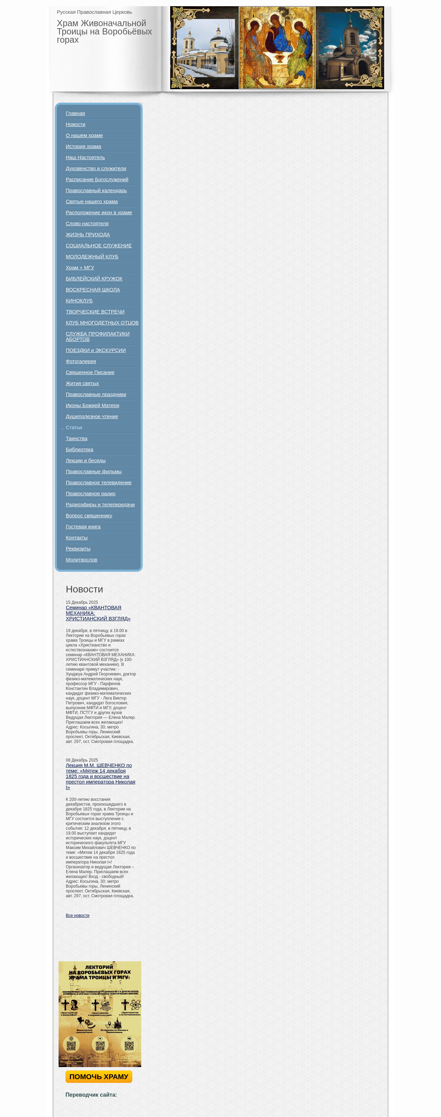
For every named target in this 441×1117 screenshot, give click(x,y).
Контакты (77, 537)
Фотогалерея (81, 361)
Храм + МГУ (80, 267)
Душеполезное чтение (92, 416)
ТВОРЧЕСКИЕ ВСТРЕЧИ (95, 311)
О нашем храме (84, 135)
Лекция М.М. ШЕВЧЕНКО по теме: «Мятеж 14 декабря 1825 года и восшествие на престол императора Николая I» (100, 776)
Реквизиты (78, 548)
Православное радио (90, 493)
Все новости (77, 915)
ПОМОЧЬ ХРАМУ (98, 1076)
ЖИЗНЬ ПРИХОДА (88, 234)
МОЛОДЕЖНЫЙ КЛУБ (92, 256)
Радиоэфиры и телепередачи (100, 504)
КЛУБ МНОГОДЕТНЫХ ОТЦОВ (102, 322)
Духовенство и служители (96, 168)
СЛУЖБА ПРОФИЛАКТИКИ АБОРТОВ (98, 336)
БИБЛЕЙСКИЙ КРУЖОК (94, 278)
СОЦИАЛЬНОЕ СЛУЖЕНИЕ (99, 245)
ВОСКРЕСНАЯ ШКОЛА (93, 289)
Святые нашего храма (92, 201)
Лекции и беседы (86, 460)
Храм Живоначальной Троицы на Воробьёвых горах (104, 31)
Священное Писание (90, 372)
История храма (83, 146)
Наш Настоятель (85, 157)
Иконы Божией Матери (92, 405)
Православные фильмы (94, 471)
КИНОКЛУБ (79, 300)
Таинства (77, 438)
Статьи (74, 427)
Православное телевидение (99, 482)
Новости (75, 124)
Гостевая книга (83, 526)
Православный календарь (96, 190)
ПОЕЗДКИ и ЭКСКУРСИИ (96, 350)
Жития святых (82, 383)
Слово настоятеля (87, 223)
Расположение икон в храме (99, 212)
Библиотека (79, 449)
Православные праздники (96, 394)
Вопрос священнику (89, 515)
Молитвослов (81, 559)
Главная (75, 113)
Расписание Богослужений (97, 179)
